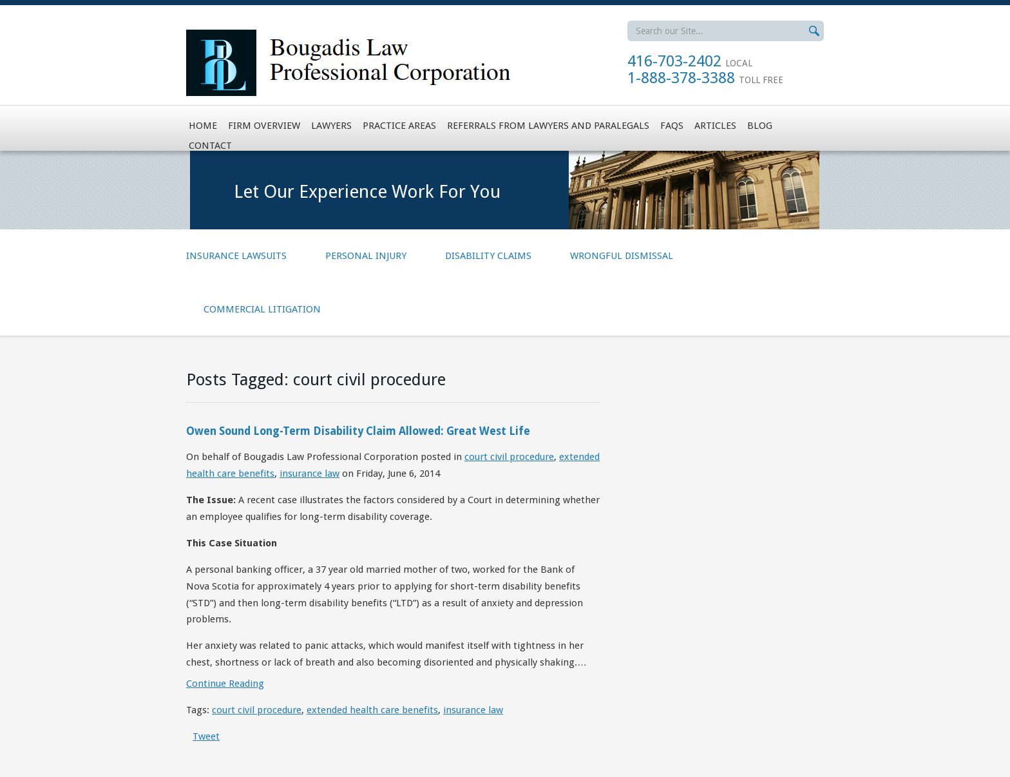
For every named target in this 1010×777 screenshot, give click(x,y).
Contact (210, 145)
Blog (759, 125)
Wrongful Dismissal (621, 256)
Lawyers (331, 125)
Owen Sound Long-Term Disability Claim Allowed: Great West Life (358, 431)
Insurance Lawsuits (236, 256)
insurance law (309, 473)
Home (203, 125)
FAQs (671, 125)
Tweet (206, 736)
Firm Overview (264, 125)
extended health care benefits (372, 710)
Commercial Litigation (262, 309)
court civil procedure (509, 457)
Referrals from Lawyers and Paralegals (548, 125)
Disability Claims (488, 256)
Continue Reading (225, 683)
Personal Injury (365, 256)
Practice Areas (399, 125)
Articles (715, 125)
